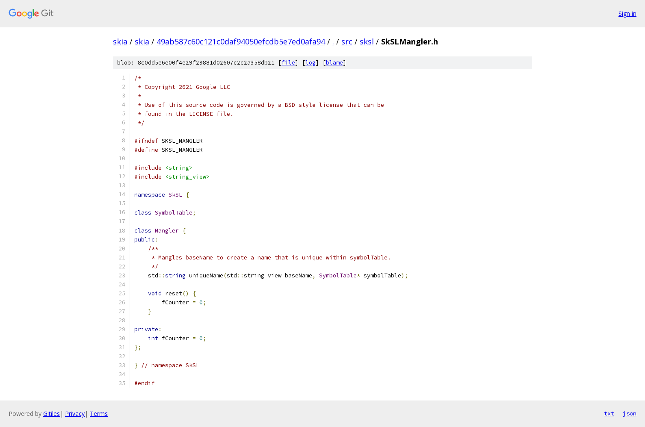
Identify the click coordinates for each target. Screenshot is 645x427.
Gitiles (51, 413)
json (629, 413)
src (346, 41)
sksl (367, 41)
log (310, 62)
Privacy (75, 413)
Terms (99, 413)
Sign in (627, 13)
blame (334, 62)
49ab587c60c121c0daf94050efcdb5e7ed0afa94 (241, 41)
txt (609, 413)
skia (120, 41)
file (288, 62)
